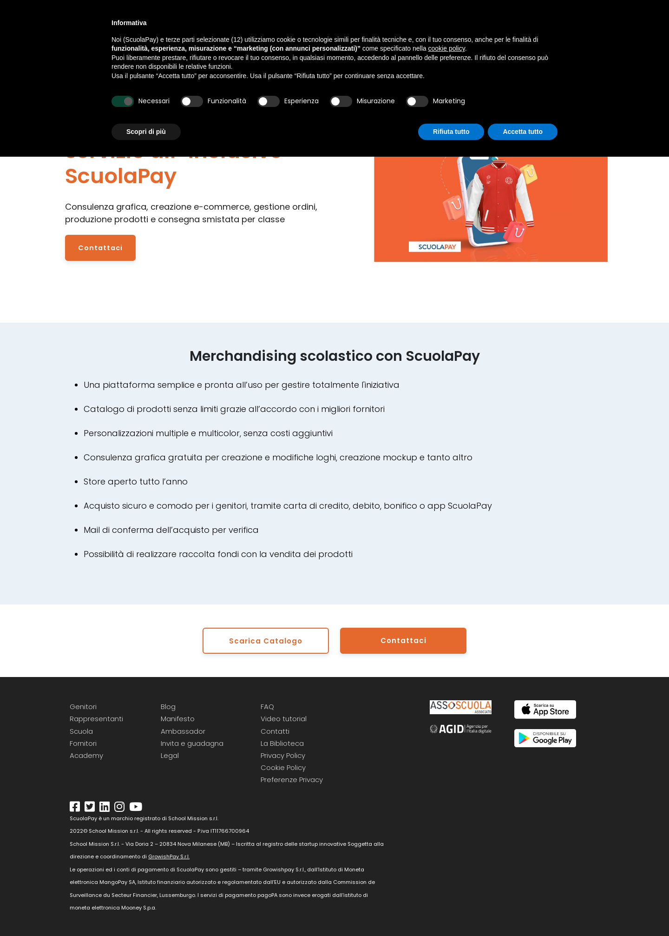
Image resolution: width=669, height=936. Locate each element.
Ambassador (183, 729)
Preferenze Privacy (292, 778)
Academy (86, 754)
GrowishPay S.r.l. (169, 855)
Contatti (275, 729)
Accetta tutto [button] (523, 131)
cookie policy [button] (446, 48)
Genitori (83, 705)
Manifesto (178, 717)
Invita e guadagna (192, 742)
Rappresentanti (96, 717)
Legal (170, 754)
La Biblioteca (282, 742)
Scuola (81, 729)
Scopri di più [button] (146, 131)
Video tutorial (284, 717)
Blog (168, 705)
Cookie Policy (283, 766)
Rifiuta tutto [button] (451, 131)
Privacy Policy (283, 754)
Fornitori (83, 742)
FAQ (267, 705)
